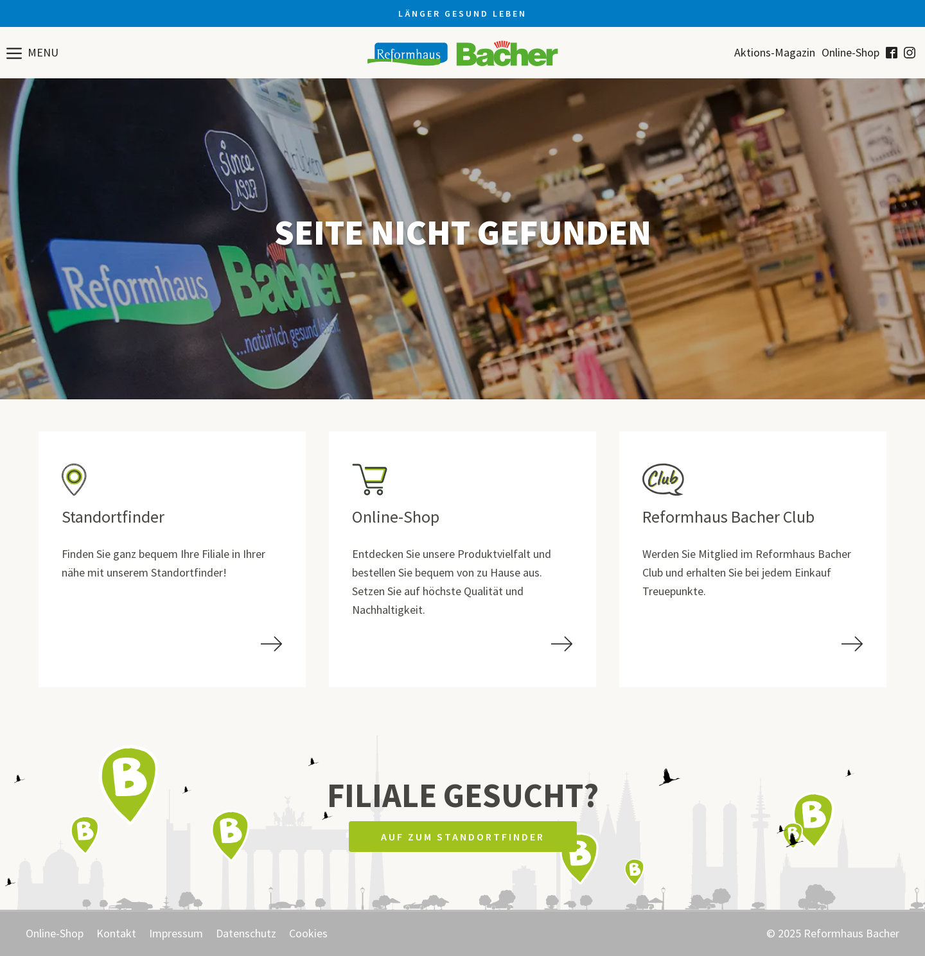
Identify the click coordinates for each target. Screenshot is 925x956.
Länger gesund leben (462, 13)
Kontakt (116, 933)
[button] (32, 52)
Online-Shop (850, 52)
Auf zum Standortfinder (463, 836)
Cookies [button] (308, 933)
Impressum (176, 933)
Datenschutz (246, 933)
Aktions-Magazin (774, 52)
